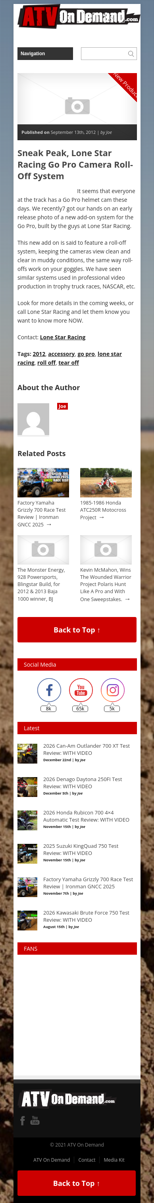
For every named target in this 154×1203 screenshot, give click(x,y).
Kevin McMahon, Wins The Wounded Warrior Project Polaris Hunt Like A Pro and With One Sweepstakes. (105, 585)
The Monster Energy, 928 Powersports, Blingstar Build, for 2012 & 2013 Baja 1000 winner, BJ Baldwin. (41, 588)
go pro (85, 354)
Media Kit (114, 1160)
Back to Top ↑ (77, 629)
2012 (39, 354)
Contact (86, 1160)
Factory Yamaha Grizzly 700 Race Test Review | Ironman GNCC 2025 (41, 513)
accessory (61, 354)
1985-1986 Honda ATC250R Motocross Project (103, 510)
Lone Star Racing (63, 337)
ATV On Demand (51, 1160)
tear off (68, 362)
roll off (46, 362)
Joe (62, 406)
